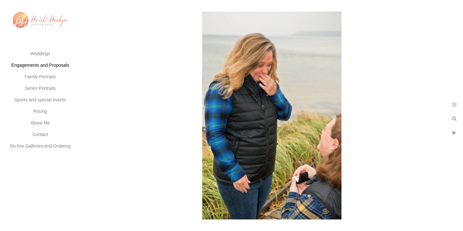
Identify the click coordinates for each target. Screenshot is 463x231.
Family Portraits (40, 76)
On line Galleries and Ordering (40, 146)
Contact (40, 134)
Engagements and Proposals (40, 65)
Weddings (40, 53)
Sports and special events (40, 99)
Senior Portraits (40, 88)
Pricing (40, 111)
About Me (40, 122)
